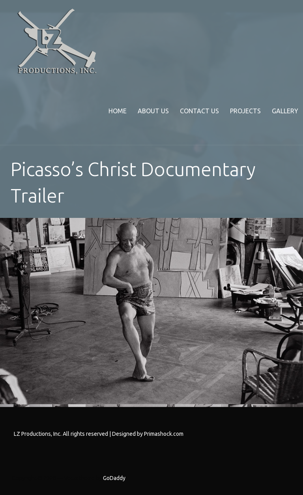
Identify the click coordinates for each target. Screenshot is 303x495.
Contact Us (199, 110)
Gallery (285, 110)
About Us (153, 110)
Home (117, 110)
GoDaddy (114, 478)
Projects (245, 110)
